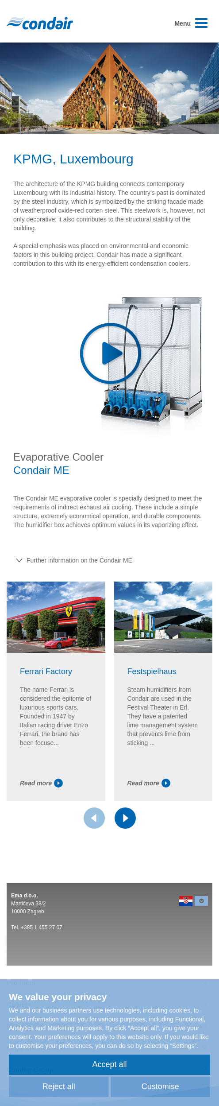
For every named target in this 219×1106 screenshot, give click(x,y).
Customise (160, 1086)
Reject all (58, 1086)
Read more (41, 783)
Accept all (109, 1064)
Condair (40, 23)
